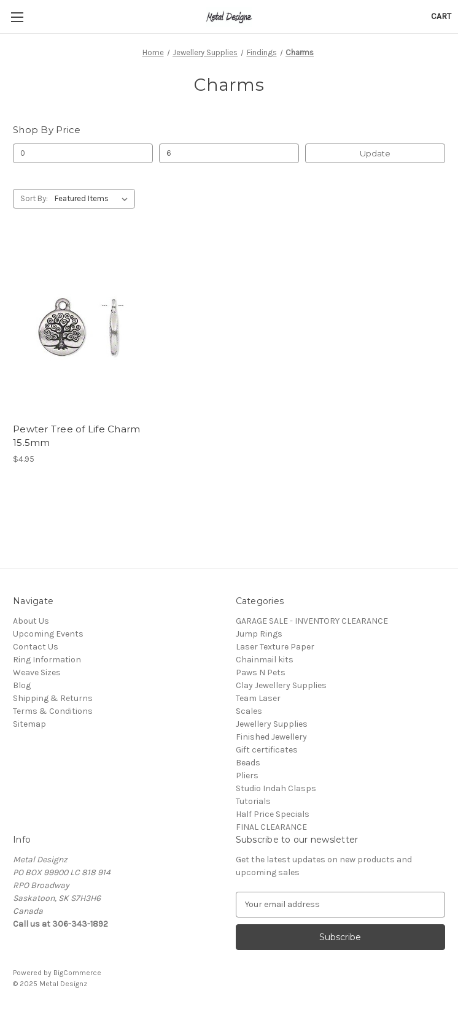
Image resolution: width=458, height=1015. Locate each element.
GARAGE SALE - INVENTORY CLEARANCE (312, 621)
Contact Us (35, 647)
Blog (22, 685)
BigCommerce (77, 972)
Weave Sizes (37, 672)
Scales (249, 711)
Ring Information (47, 659)
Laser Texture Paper (275, 647)
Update (375, 153)
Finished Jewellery (271, 737)
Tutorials (253, 801)
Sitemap (29, 724)
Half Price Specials (272, 814)
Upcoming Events (48, 634)
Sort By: (34, 198)
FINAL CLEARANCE (271, 827)
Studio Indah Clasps (276, 788)
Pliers (247, 775)
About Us (31, 621)
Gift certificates (267, 750)
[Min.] (83, 153)
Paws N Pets (260, 672)
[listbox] (93, 199)
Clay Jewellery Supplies (281, 685)
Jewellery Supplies (272, 724)
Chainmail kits (264, 659)
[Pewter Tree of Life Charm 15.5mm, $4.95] (81, 327)
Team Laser (258, 698)
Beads (248, 762)
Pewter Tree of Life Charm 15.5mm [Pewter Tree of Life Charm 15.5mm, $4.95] (76, 436)
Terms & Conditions (53, 711)
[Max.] (229, 153)
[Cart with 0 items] (441, 16)
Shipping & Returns (53, 698)
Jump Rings (259, 634)
